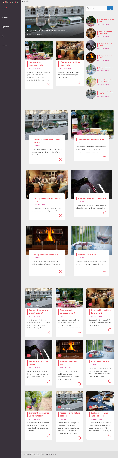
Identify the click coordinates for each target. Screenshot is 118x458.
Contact (5, 46)
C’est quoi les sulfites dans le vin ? (70, 64)
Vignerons (5, 27)
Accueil (4, 8)
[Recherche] (110, 8)
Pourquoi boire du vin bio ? (105, 57)
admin (40, 34)
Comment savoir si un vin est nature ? (47, 30)
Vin (3, 36)
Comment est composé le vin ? (37, 64)
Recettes (5, 17)
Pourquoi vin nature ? (105, 68)
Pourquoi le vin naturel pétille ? (106, 93)
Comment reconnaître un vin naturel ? (106, 81)
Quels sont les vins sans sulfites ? (99, 414)
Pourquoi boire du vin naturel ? (105, 45)
